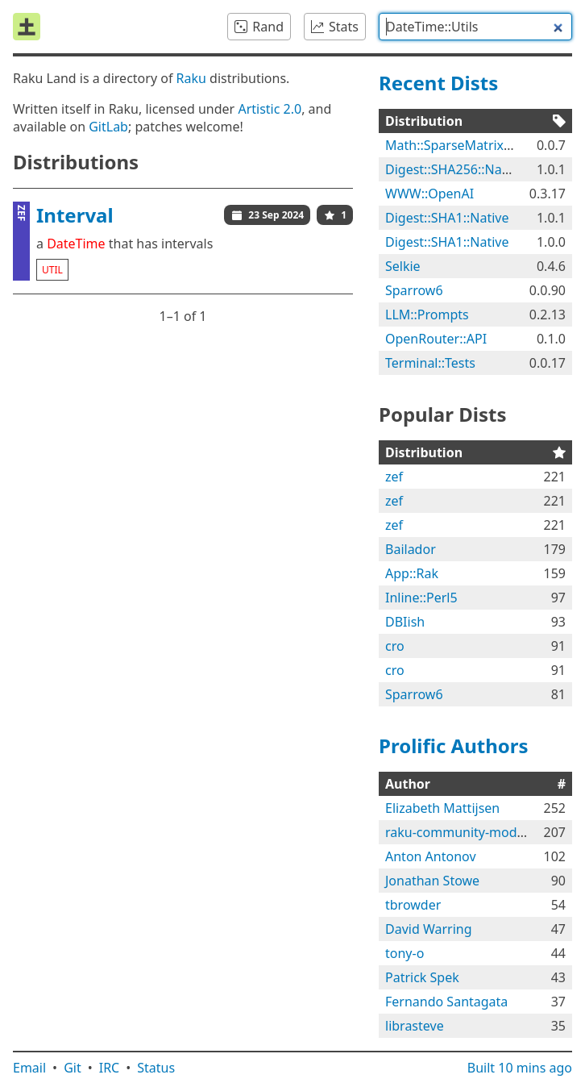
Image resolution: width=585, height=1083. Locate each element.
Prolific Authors (454, 745)
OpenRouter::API (436, 339)
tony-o (404, 953)
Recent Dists (438, 82)
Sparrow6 (414, 290)
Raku (191, 78)
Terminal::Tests (430, 363)
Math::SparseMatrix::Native (467, 145)
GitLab (108, 126)
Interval (75, 215)
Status (156, 1068)
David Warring (428, 929)
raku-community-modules (463, 832)
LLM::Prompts (427, 314)
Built (519, 1068)
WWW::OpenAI (429, 193)
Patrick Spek (422, 977)
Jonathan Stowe (432, 880)
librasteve (414, 1026)
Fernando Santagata (446, 1001)
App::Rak (411, 573)
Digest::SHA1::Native (446, 218)
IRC (109, 1068)
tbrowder (413, 905)
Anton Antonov (430, 856)
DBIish (405, 622)
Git (72, 1068)
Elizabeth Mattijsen (442, 808)
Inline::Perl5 (421, 597)
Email (29, 1068)
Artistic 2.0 (269, 109)
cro (395, 646)
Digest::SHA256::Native (454, 169)
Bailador (410, 549)
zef (394, 476)
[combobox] (475, 26)
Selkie (403, 266)
